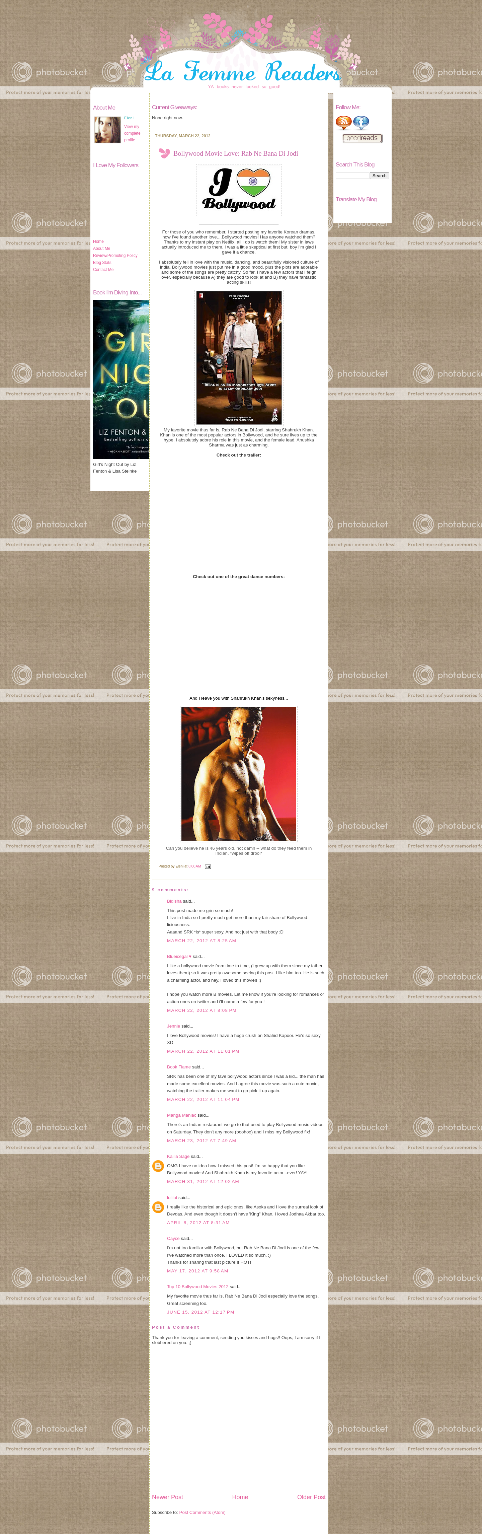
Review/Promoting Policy (115, 255)
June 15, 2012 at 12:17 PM (200, 1312)
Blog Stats (102, 262)
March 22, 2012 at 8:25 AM (201, 940)
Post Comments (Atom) (202, 1512)
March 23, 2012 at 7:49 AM (201, 1140)
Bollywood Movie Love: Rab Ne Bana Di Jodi (235, 153)
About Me (101, 248)
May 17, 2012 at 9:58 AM (197, 1270)
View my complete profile (132, 133)
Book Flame (179, 1066)
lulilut (172, 1197)
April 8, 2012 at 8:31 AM (198, 1222)
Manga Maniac (181, 1115)
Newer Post (167, 1497)
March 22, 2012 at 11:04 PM (203, 1099)
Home (98, 241)
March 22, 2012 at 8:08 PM (202, 1010)
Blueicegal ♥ (179, 956)
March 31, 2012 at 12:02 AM (203, 1181)
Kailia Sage (178, 1156)
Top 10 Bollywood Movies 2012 (198, 1286)
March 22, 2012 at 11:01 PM (203, 1051)
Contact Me (103, 269)
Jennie (173, 1026)
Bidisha (174, 901)
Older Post (311, 1497)
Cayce (173, 1238)
